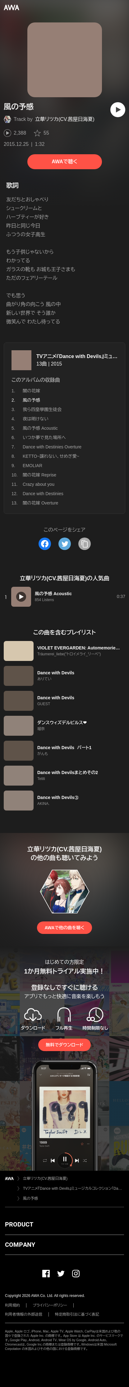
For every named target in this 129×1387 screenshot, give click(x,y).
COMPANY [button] (20, 1244)
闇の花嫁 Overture (40, 502)
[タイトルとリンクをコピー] (84, 544)
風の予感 (30, 1198)
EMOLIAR (32, 465)
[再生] (117, 109)
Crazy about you (38, 484)
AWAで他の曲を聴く (64, 927)
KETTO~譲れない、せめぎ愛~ (51, 456)
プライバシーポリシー (50, 1305)
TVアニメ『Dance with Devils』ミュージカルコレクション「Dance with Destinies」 (73, 1188)
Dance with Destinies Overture (52, 446)
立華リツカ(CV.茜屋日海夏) (64, 119)
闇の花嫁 (31, 390)
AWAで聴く (64, 161)
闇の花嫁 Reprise (39, 474)
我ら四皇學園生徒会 (42, 409)
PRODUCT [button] (19, 1224)
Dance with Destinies (43, 493)
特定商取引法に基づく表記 (77, 1314)
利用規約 (12, 1305)
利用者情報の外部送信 (23, 1314)
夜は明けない (35, 418)
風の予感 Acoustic (40, 428)
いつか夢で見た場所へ (44, 437)
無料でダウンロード (64, 1044)
